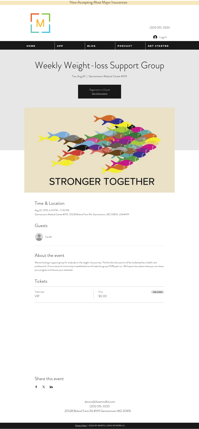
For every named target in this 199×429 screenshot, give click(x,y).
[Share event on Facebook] (36, 387)
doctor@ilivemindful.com (100, 401)
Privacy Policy (81, 425)
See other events (99, 93)
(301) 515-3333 (160, 27)
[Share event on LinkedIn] (51, 387)
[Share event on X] (43, 387)
